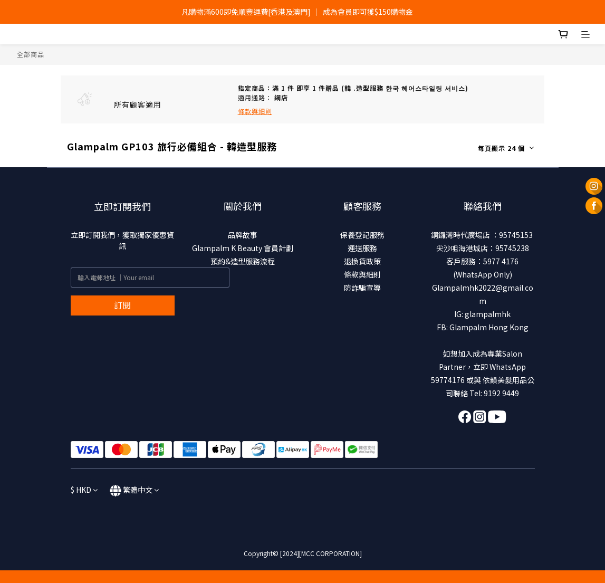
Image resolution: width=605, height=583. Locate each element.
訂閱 (122, 305)
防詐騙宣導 (362, 287)
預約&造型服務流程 (242, 261)
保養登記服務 (362, 235)
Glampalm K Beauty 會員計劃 (242, 248)
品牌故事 (242, 235)
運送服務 (362, 248)
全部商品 (30, 54)
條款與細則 (362, 274)
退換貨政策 (362, 261)
